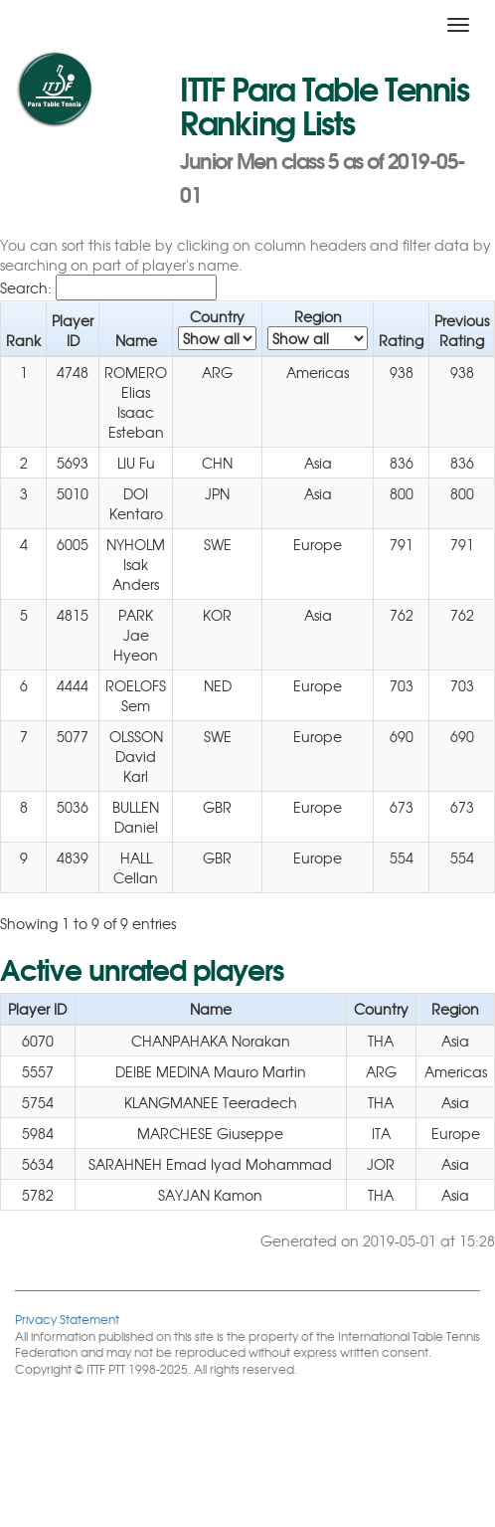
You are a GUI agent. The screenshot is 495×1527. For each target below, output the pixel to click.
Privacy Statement (67, 1318)
